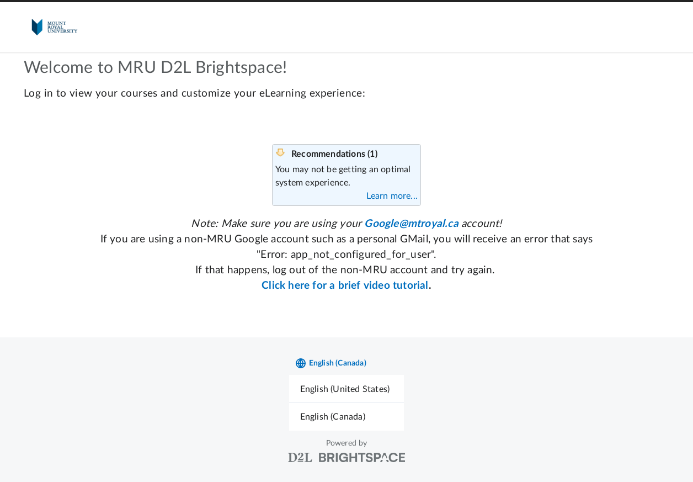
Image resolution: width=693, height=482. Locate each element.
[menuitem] (346, 389)
